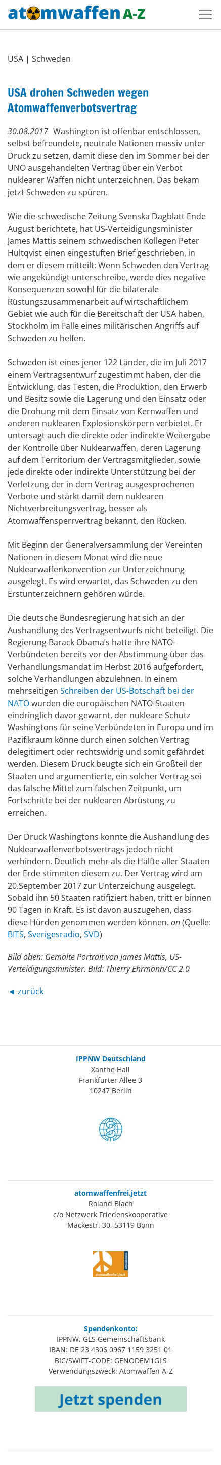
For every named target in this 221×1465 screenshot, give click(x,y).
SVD (92, 934)
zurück (30, 991)
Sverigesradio (54, 934)
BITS (16, 934)
